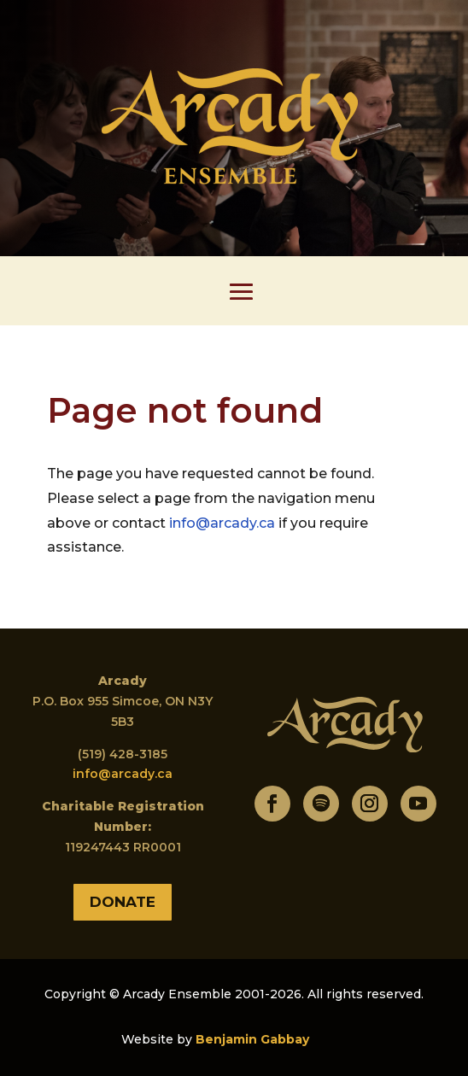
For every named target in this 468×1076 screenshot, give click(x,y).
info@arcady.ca (222, 523)
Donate (122, 901)
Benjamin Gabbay (252, 1039)
